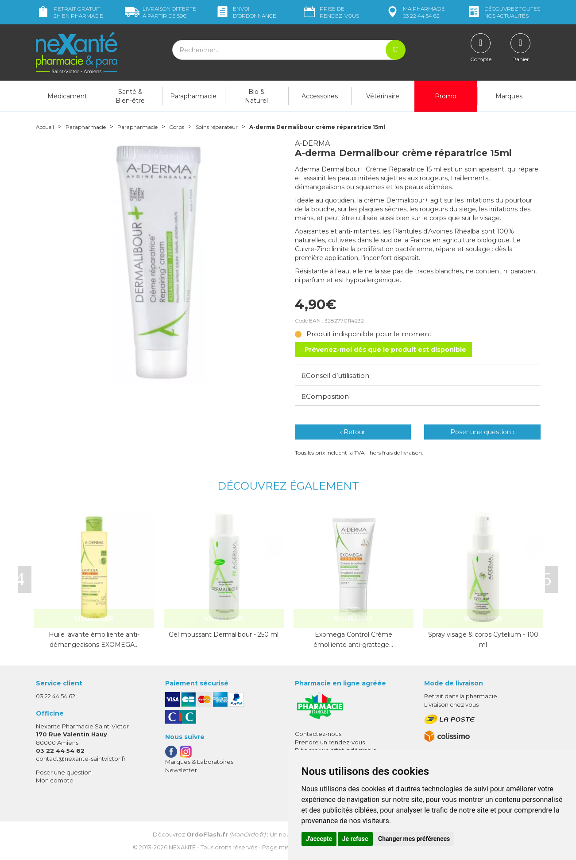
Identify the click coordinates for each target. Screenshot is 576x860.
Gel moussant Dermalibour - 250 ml (223, 634)
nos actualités (503, 12)
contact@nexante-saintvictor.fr (81, 759)
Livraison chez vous (451, 704)
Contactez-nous (318, 733)
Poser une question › (482, 432)
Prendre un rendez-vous (330, 742)
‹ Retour (352, 432)
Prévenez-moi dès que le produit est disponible (383, 350)
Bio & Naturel (256, 96)
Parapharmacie (193, 96)
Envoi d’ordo (245, 12)
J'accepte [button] (319, 838)
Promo (445, 96)
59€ (160, 12)
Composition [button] (325, 396)
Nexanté (182, 847)
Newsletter (181, 770)
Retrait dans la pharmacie (460, 696)
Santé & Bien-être (130, 96)
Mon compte (54, 780)
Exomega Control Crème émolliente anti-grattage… (353, 639)
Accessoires (320, 96)
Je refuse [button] (355, 838)
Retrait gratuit (69, 12)
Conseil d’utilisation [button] (335, 375)
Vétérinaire (382, 96)
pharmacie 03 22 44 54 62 (415, 12)
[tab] (417, 375)
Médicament (67, 96)
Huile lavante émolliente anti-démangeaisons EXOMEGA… (94, 639)
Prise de (330, 12)
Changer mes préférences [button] (414, 838)
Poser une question (64, 772)
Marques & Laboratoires (199, 761)
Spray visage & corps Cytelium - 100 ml (483, 639)
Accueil (47, 127)
